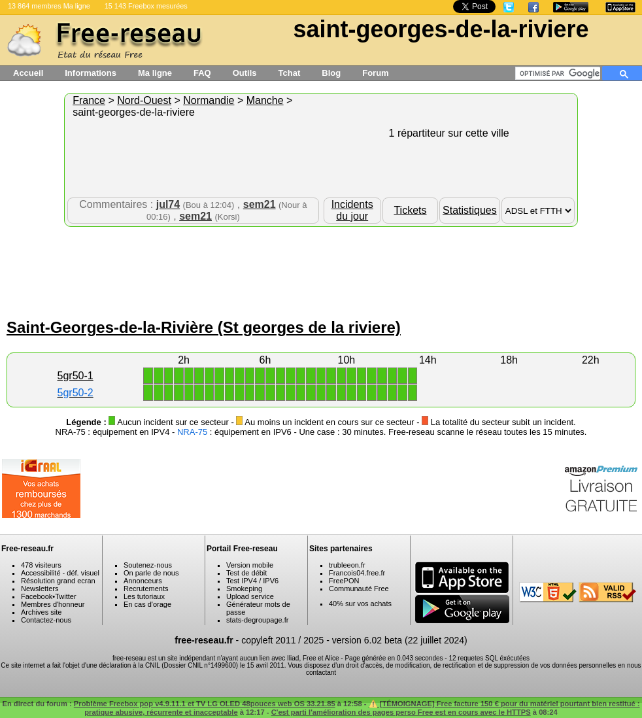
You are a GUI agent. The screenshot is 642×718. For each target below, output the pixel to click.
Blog (331, 73)
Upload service (250, 596)
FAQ (202, 73)
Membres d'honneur (53, 604)
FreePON (344, 581)
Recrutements (146, 588)
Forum (375, 73)
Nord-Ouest (144, 100)
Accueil (28, 73)
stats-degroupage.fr (257, 620)
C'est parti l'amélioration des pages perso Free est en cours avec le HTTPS (401, 712)
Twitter (65, 596)
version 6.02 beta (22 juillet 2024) (399, 640)
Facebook (36, 596)
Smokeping (244, 588)
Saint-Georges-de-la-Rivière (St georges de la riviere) (204, 327)
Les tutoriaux (144, 596)
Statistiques (470, 210)
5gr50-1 (75, 375)
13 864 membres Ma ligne (49, 6)
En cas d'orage (147, 604)
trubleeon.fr (347, 565)
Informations (90, 73)
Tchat (290, 73)
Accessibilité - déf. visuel (60, 573)
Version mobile (249, 565)
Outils (245, 73)
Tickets (410, 210)
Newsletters (39, 588)
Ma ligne (155, 73)
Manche (265, 100)
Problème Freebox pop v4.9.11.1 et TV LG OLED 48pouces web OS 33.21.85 (204, 704)
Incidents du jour (352, 210)
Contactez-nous (46, 620)
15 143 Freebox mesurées (146, 6)
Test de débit (246, 573)
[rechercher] (560, 73)
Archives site (41, 612)
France (89, 100)
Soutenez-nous (148, 565)
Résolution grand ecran (58, 581)
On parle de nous (151, 573)
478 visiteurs (41, 565)
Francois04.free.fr (357, 573)
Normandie (208, 100)
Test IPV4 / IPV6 (252, 581)
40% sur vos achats (360, 603)
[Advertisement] (321, 269)
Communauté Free (359, 588)
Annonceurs (143, 581)
